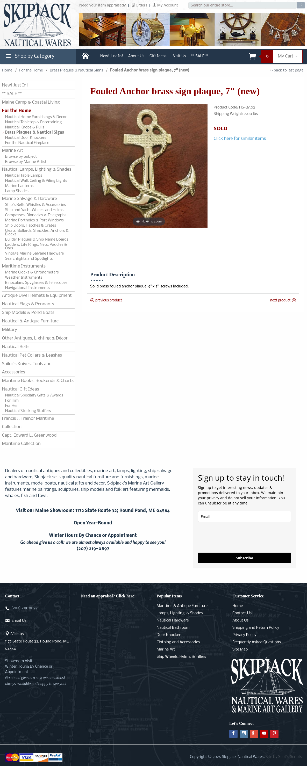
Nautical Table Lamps (23, 175)
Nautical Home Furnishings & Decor (36, 117)
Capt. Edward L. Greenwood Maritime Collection (29, 439)
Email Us (19, 621)
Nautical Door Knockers (25, 138)
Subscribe (244, 557)
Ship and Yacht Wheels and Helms (34, 210)
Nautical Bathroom (173, 628)
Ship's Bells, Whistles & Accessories (35, 205)
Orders (139, 5)
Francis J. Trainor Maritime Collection (28, 422)
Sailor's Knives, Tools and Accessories (27, 368)
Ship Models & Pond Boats (28, 312)
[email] (244, 516)
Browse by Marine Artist (26, 162)
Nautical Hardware (173, 620)
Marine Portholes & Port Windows (34, 220)
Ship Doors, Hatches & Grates (30, 225)
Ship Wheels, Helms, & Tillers (181, 657)
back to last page (286, 70)
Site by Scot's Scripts (284, 757)
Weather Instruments (23, 277)
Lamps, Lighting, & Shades (180, 613)
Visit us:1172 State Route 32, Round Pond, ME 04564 (37, 641)
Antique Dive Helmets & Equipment (37, 295)
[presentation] (237, 537)
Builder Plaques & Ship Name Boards (36, 239)
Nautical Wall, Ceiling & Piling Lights (36, 181)
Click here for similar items (240, 138)
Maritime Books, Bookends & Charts (38, 380)
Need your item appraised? (102, 5)
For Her (11, 406)
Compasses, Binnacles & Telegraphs (36, 215)
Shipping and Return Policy (255, 628)
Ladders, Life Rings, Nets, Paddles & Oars (36, 246)
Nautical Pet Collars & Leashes (32, 355)
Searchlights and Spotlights (29, 259)
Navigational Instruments (27, 288)
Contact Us (242, 613)
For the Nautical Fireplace (27, 143)
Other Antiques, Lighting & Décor (35, 338)
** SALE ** (200, 56)
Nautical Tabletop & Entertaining (33, 122)
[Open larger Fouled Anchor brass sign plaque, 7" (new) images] (149, 166)
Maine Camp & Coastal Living (31, 102)
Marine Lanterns (19, 186)
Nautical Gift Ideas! (21, 389)
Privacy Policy (244, 635)
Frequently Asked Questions (256, 642)
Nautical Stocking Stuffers (28, 411)
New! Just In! (111, 56)
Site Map (240, 649)
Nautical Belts (16, 346)
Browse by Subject (21, 156)
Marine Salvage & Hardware (29, 198)
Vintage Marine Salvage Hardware (34, 253)
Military (9, 329)
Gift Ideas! (158, 56)
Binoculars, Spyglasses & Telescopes (36, 283)
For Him (12, 400)
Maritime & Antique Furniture (182, 606)
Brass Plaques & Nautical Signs (76, 70)
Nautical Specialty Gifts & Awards (34, 395)
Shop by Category (29, 57)
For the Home (31, 70)
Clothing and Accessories (178, 642)
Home (7, 70)
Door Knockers (169, 635)
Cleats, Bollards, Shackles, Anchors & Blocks (37, 232)
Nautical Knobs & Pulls (24, 127)
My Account (165, 5)
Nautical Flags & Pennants (28, 304)
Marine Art (12, 150)
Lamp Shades (16, 191)
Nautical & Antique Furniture (30, 321)
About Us (136, 56)
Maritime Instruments (24, 266)
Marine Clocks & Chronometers (32, 272)
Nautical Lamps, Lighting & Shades (36, 169)
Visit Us (179, 56)
